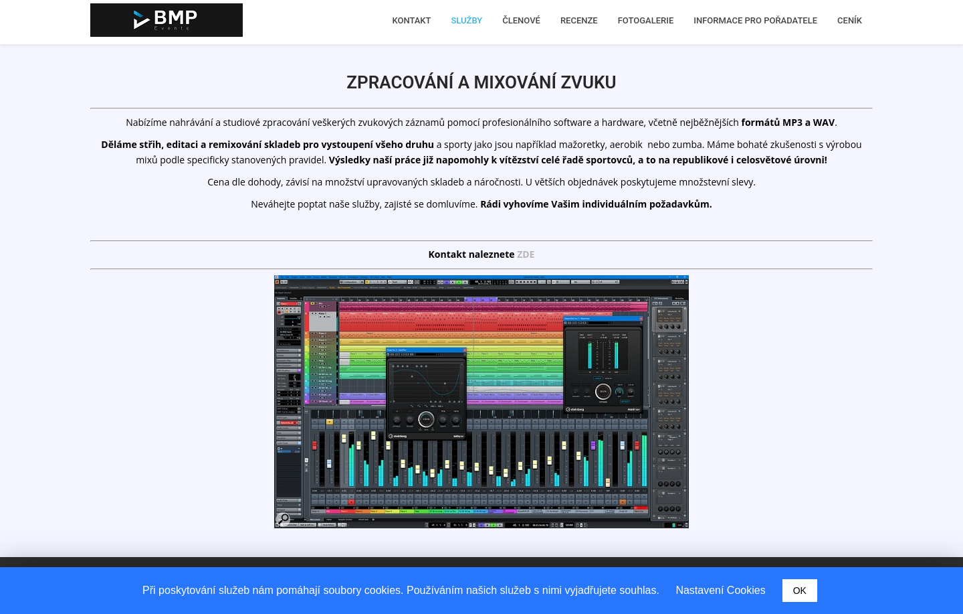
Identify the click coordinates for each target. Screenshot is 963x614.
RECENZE (579, 20)
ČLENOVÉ (521, 20)
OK (800, 590)
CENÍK (849, 20)
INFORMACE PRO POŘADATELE (755, 20)
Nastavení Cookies (720, 590)
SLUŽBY (467, 20)
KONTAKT (411, 20)
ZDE (525, 254)
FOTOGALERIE (646, 20)
